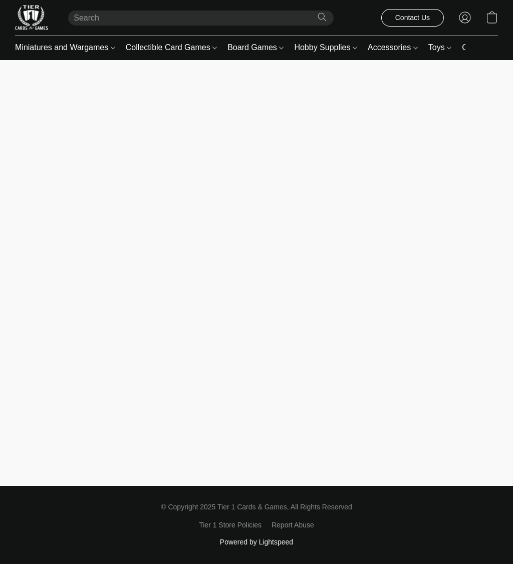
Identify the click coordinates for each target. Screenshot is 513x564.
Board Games (255, 47)
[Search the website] (322, 17)
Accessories (393, 47)
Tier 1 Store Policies (230, 525)
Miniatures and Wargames (65, 47)
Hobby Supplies (325, 47)
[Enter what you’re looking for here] (201, 18)
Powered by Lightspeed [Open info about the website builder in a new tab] (256, 542)
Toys (439, 47)
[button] (31, 17)
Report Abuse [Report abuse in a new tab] (293, 525)
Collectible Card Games (171, 47)
